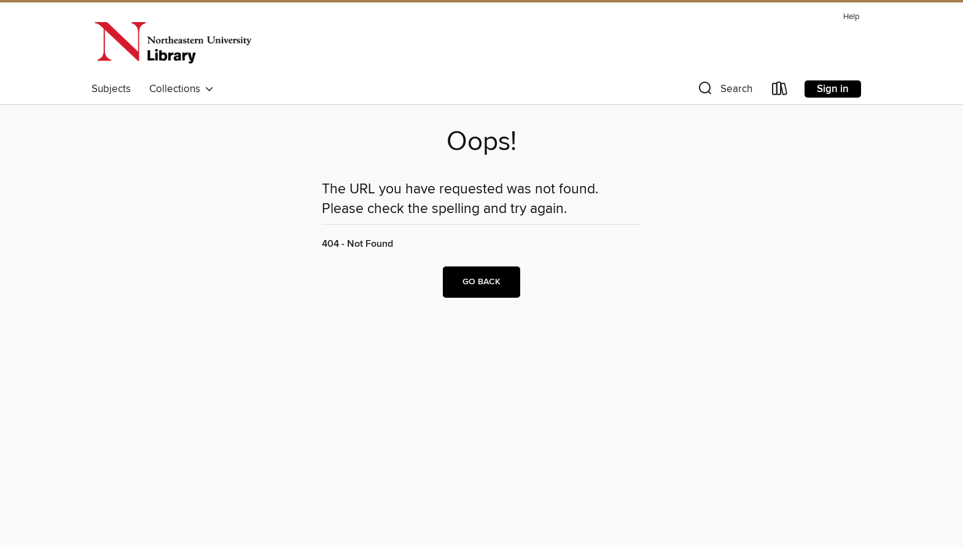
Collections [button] (181, 89)
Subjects (111, 89)
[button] (724, 91)
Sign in (833, 89)
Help (851, 16)
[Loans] (780, 91)
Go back (481, 281)
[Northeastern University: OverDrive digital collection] (172, 42)
